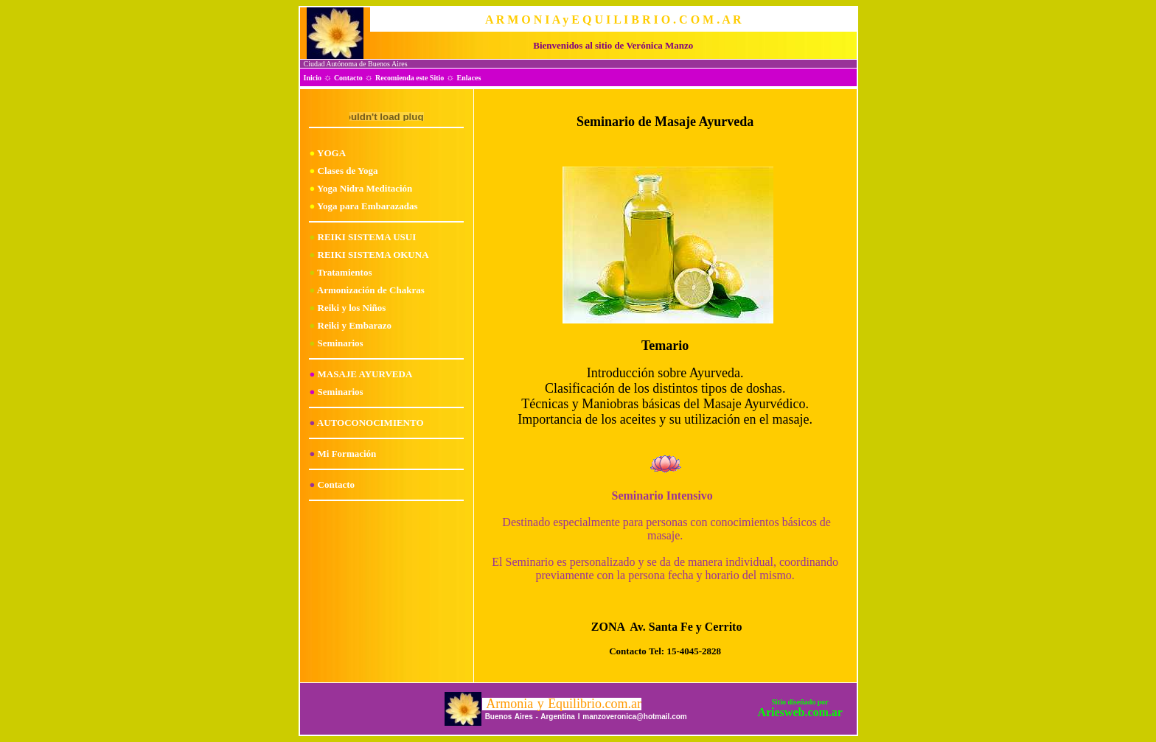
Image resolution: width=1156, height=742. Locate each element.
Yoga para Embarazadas (367, 205)
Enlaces (469, 78)
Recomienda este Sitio (409, 78)
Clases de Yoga (348, 170)
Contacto (348, 78)
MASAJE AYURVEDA (365, 373)
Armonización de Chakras (371, 289)
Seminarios (340, 343)
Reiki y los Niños (352, 307)
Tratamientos (344, 272)
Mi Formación (347, 453)
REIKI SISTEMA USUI (367, 236)
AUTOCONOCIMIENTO (370, 422)
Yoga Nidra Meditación (364, 188)
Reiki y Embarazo (354, 325)
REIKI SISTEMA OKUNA (373, 254)
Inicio (312, 78)
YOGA (331, 152)
